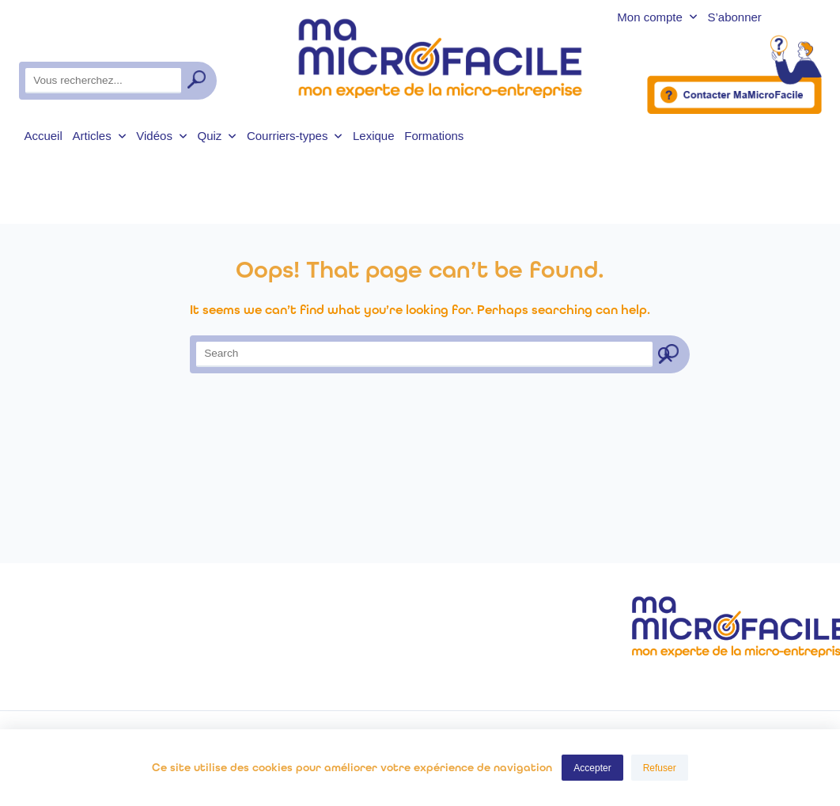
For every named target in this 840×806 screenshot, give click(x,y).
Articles (100, 136)
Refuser (659, 768)
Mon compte (657, 17)
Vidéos (161, 136)
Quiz (216, 136)
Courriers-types (294, 136)
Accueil (43, 135)
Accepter (592, 768)
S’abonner (734, 17)
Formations (434, 135)
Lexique (374, 135)
